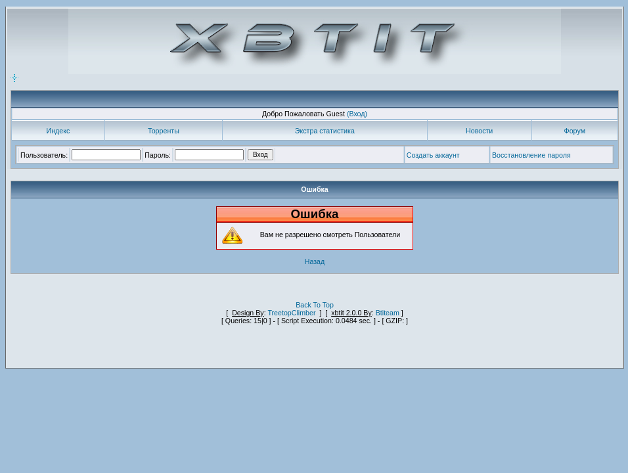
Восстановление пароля (531, 155)
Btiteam (387, 313)
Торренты (163, 131)
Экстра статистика (325, 131)
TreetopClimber (291, 313)
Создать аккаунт (433, 155)
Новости (479, 131)
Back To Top (315, 305)
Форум (574, 131)
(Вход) (357, 114)
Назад (315, 261)
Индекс (58, 131)
